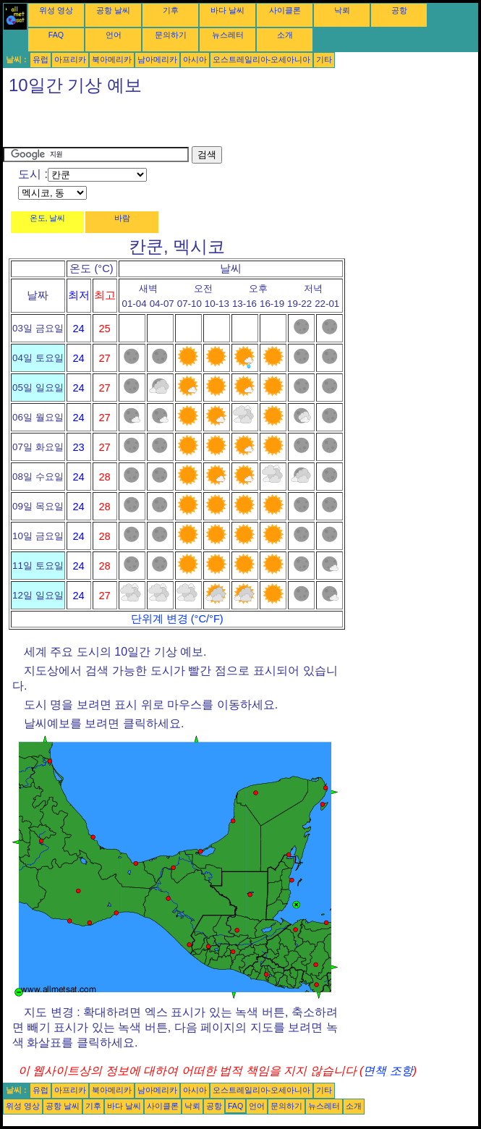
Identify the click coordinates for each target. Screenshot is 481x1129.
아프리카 (70, 59)
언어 (114, 34)
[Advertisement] (172, 124)
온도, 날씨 (48, 217)
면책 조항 (387, 1071)
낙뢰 (342, 10)
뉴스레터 (228, 34)
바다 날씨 (227, 10)
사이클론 (285, 10)
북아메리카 (112, 59)
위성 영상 (56, 10)
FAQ (56, 34)
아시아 (195, 59)
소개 (285, 34)
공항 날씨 (113, 10)
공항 (399, 10)
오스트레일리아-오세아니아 (262, 59)
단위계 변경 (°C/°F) (177, 619)
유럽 (40, 59)
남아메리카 (157, 59)
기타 (324, 59)
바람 (122, 217)
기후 (171, 10)
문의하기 (171, 34)
